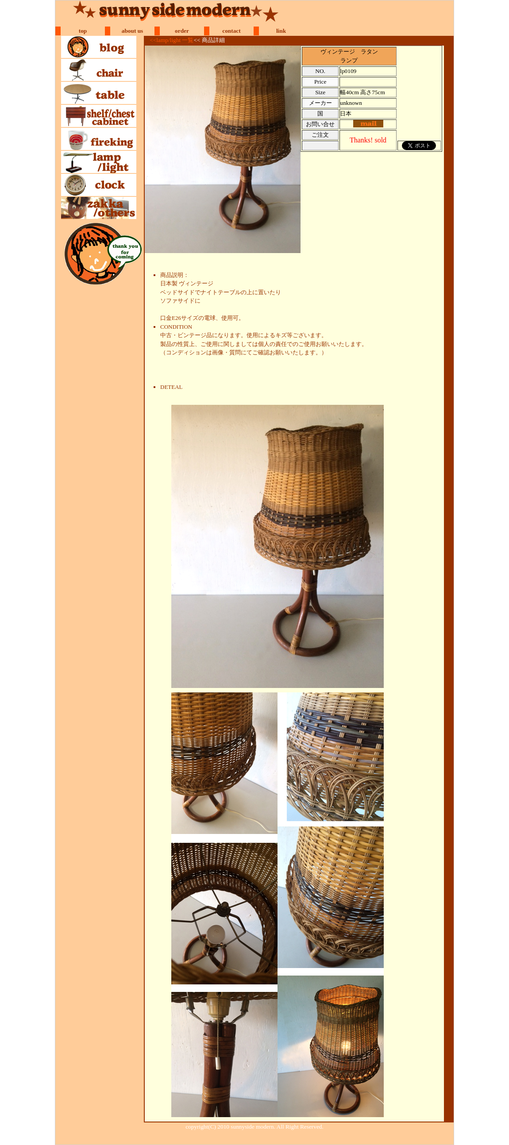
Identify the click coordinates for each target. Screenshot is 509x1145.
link (281, 30)
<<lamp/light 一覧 (171, 40)
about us (132, 30)
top (83, 30)
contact (231, 30)
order (182, 30)
